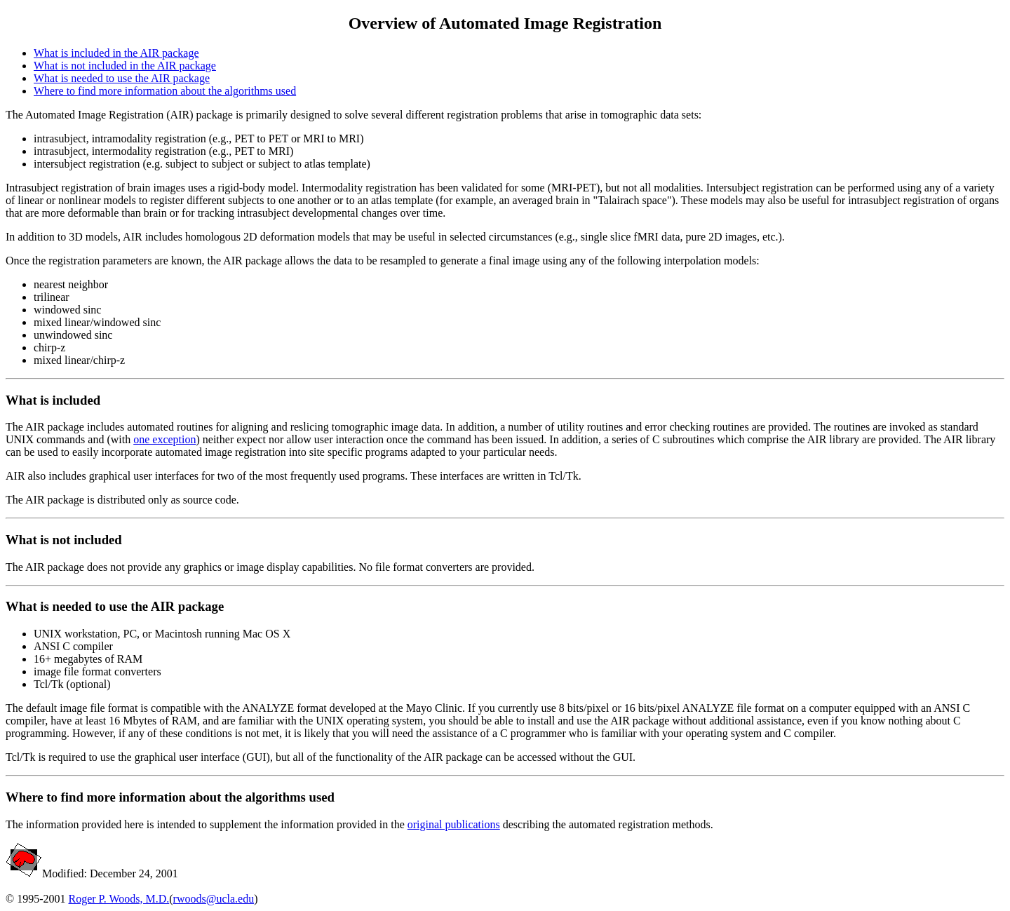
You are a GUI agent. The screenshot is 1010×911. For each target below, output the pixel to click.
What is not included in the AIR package (125, 66)
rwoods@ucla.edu (214, 899)
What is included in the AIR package (116, 53)
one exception (164, 439)
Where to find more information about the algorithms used (165, 91)
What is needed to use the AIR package (122, 78)
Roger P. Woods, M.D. (118, 899)
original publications (454, 824)
